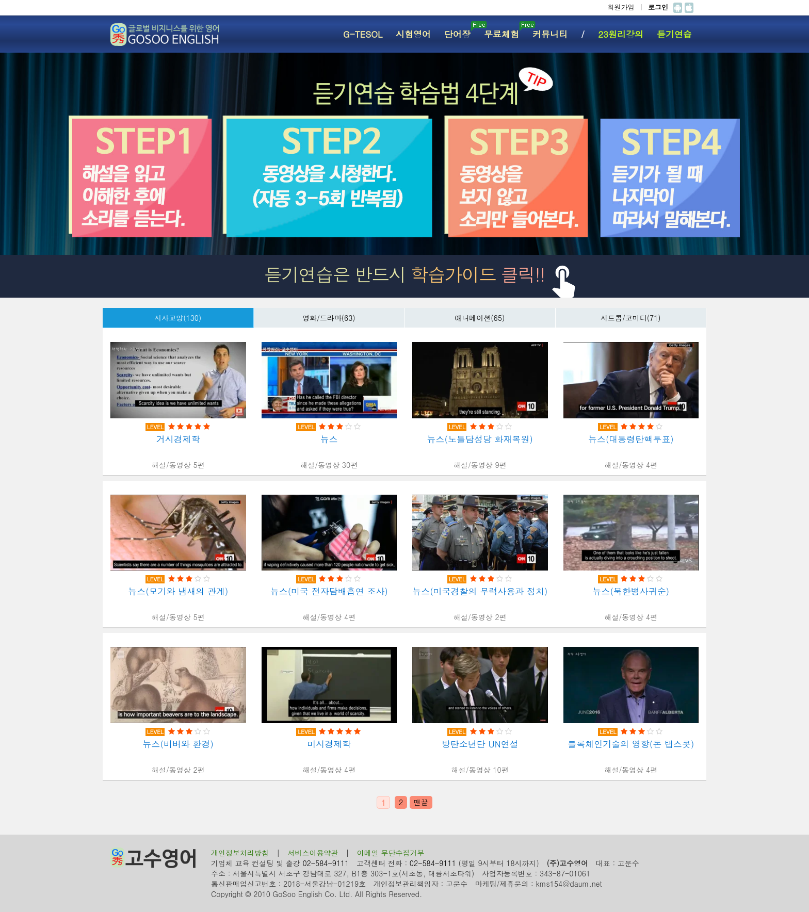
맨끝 (421, 802)
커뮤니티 (550, 34)
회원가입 (621, 7)
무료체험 (505, 30)
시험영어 (413, 34)
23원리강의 (620, 34)
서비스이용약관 (312, 853)
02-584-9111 (325, 863)
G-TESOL (362, 34)
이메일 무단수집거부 (391, 853)
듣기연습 (674, 34)
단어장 (460, 30)
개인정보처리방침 (240, 853)
